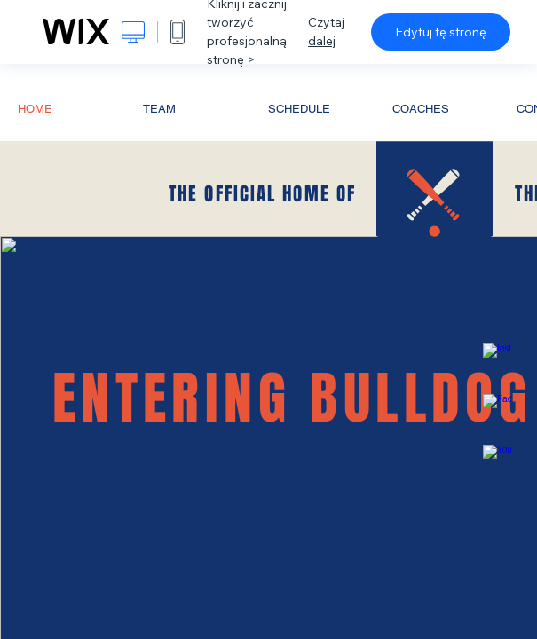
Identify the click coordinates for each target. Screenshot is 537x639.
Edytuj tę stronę (440, 32)
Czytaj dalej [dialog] (326, 31)
